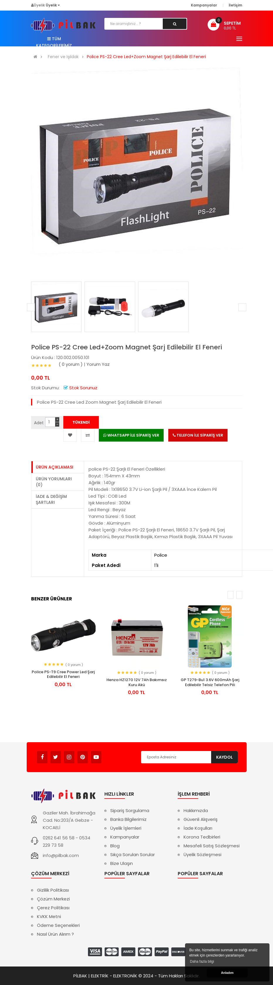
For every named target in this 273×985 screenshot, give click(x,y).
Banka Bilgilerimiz (128, 819)
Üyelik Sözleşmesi (202, 854)
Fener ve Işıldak (63, 57)
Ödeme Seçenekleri (58, 925)
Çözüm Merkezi (53, 899)
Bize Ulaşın (121, 863)
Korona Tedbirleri (202, 837)
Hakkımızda (196, 810)
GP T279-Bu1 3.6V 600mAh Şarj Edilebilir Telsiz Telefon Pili (210, 682)
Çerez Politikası (53, 908)
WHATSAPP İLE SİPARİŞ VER (131, 435)
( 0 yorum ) (71, 364)
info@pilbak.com (61, 855)
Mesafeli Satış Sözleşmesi (212, 846)
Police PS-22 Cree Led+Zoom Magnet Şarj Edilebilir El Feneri (146, 57)
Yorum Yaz (98, 364)
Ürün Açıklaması (54, 467)
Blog (115, 846)
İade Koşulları (198, 828)
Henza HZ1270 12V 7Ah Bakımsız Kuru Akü (136, 682)
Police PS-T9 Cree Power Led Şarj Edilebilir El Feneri (63, 674)
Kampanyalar (124, 837)
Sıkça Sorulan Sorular (132, 854)
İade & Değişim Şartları (51, 499)
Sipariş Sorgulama (129, 810)
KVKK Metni (49, 916)
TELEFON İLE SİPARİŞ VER (198, 435)
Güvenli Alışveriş (201, 819)
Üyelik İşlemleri (125, 828)
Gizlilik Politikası (53, 890)
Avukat (110, 754)
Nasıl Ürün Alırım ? (55, 934)
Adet (39, 423)
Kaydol (224, 757)
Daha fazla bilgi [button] (202, 961)
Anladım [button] (227, 972)
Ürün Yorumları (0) (54, 482)
